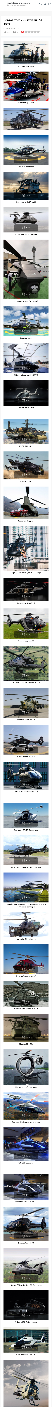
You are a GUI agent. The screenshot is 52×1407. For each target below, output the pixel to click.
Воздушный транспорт (11, 28)
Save (28, 59)
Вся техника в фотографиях (18, 4)
